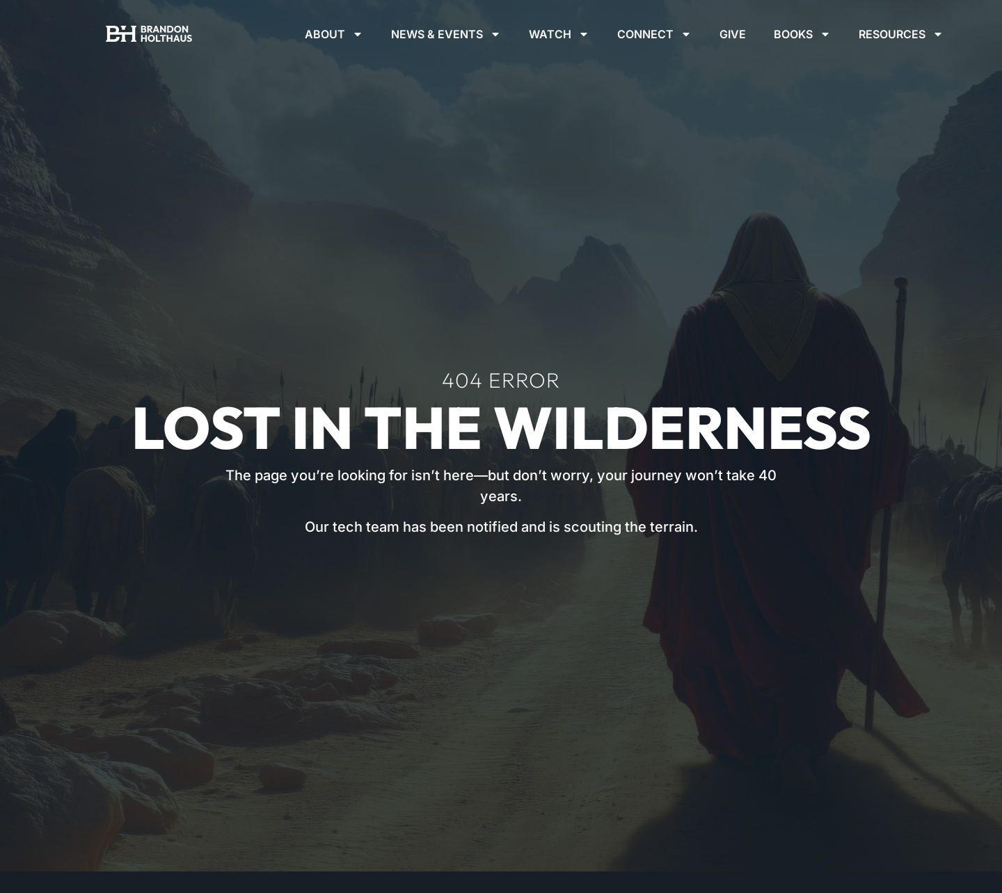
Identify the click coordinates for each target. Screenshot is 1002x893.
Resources (901, 34)
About (334, 34)
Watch (559, 34)
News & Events (446, 34)
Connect (654, 34)
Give (732, 34)
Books (802, 34)
